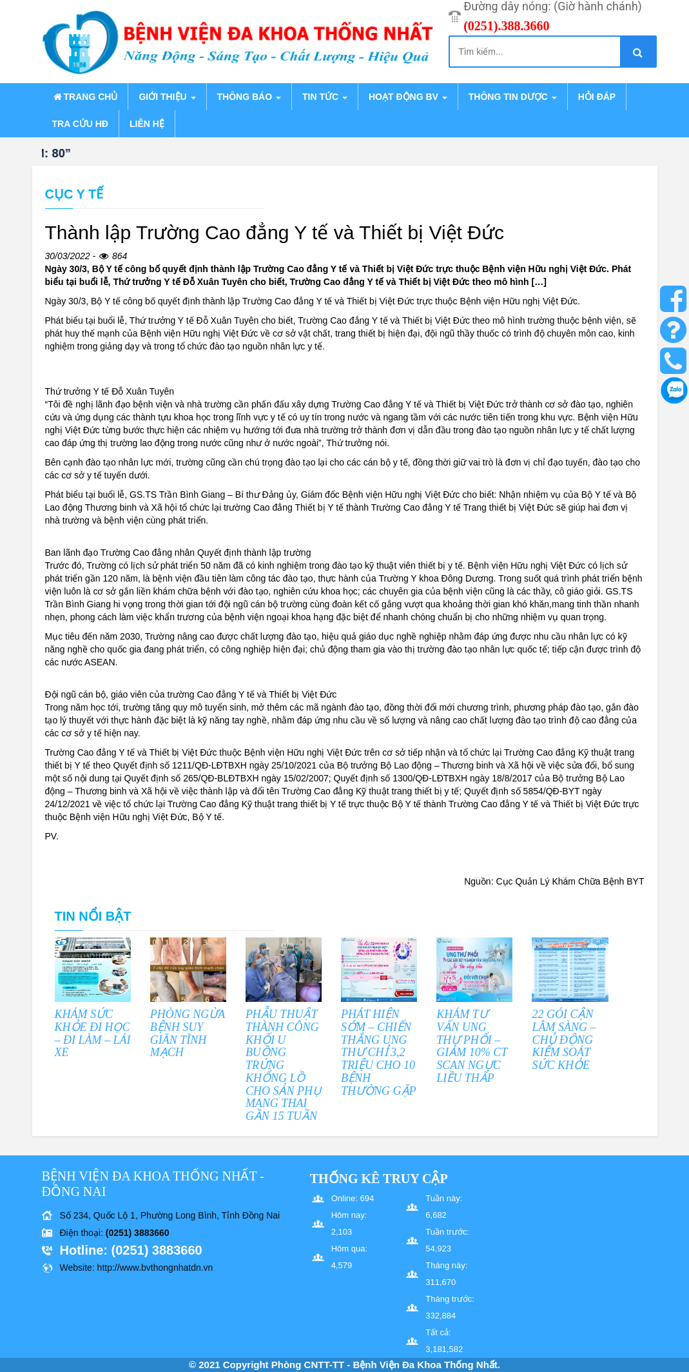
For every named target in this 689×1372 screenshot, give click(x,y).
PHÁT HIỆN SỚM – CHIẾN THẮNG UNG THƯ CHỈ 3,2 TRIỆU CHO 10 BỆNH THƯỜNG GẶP (378, 1052)
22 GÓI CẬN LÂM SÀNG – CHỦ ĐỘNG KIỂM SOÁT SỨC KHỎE (564, 1040)
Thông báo (249, 97)
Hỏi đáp (597, 97)
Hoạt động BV (408, 97)
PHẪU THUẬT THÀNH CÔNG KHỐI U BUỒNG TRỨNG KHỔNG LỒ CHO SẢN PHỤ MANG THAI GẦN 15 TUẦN (283, 1065)
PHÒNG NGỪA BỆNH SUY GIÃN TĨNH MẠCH (187, 1033)
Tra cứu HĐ (80, 124)
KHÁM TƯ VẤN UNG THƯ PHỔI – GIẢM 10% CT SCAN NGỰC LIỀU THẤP (471, 1046)
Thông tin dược (513, 97)
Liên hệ (147, 124)
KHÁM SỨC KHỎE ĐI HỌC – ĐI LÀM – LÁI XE (93, 1033)
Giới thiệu (167, 97)
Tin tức (324, 97)
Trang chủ (85, 97)
